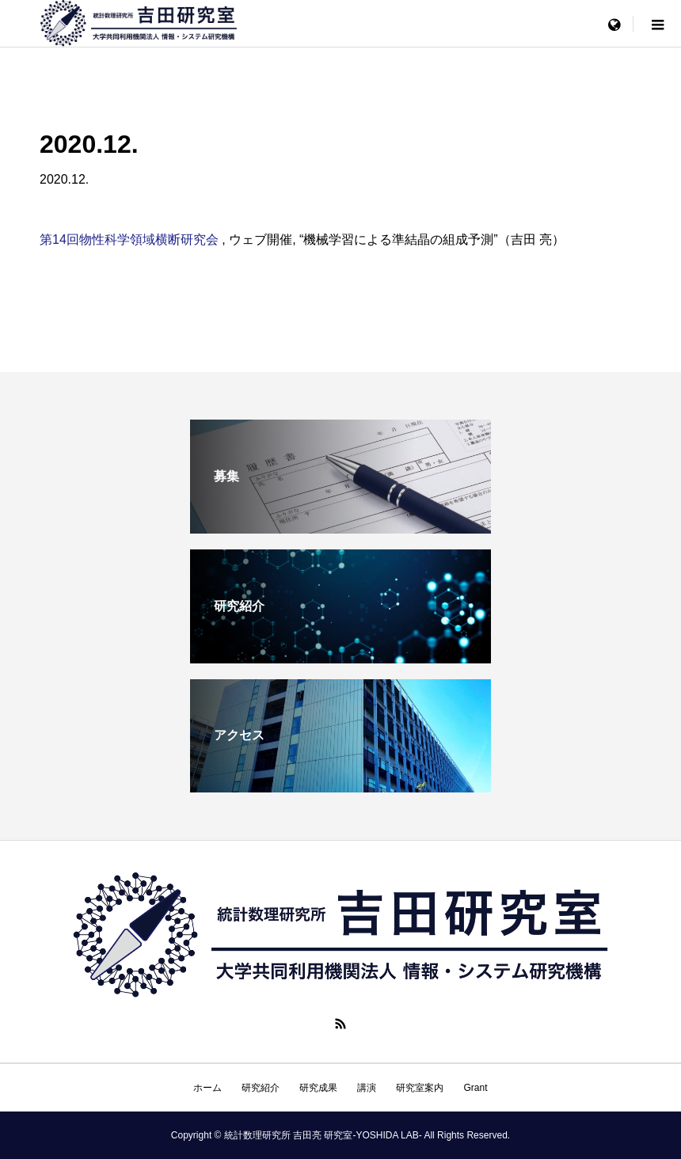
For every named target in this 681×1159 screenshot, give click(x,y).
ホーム (207, 1087)
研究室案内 (419, 1087)
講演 (366, 1087)
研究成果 (318, 1087)
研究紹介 (261, 1087)
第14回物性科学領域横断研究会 (131, 239)
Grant (475, 1087)
